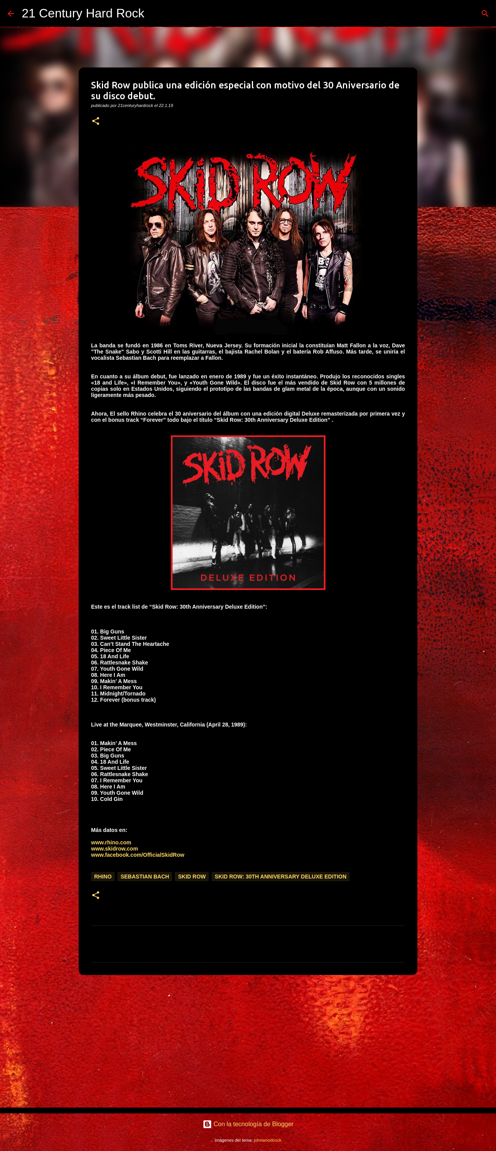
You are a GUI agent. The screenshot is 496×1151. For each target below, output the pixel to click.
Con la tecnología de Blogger (248, 1124)
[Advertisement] (248, 1041)
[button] (95, 121)
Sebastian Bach (145, 876)
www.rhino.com (111, 842)
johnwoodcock (267, 1140)
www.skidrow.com (114, 849)
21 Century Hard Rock (83, 13)
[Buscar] (155, 13)
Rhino (103, 876)
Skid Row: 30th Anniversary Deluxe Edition (280, 876)
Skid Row (192, 876)
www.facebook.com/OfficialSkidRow (137, 855)
